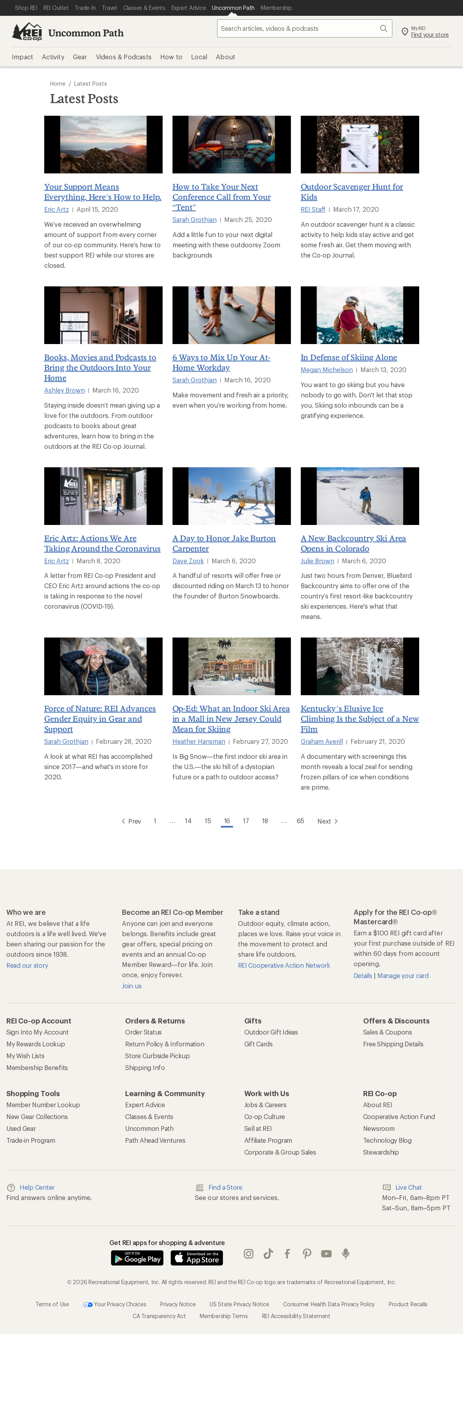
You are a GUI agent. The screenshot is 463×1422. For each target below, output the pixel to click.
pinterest (307, 1253)
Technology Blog (387, 1140)
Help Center (30, 1187)
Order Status (143, 1031)
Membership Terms (224, 1315)
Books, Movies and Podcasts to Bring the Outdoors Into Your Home (100, 367)
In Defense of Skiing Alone (349, 357)
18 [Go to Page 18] (266, 820)
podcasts (345, 1253)
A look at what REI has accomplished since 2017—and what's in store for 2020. (98, 766)
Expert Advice (145, 1104)
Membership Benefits (37, 1067)
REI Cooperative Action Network (284, 965)
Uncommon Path (86, 32)
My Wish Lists (25, 1055)
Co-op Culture (264, 1116)
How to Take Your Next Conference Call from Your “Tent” (221, 197)
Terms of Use (52, 1303)
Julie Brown (317, 560)
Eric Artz (56, 209)
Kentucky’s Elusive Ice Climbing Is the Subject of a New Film (360, 718)
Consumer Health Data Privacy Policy (329, 1303)
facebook (287, 1253)
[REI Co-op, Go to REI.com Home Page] (27, 31)
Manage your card (403, 975)
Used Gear (21, 1128)
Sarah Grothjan (194, 219)
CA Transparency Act (159, 1315)
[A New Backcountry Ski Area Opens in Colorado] (360, 496)
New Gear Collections (37, 1116)
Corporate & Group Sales (280, 1151)
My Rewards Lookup (35, 1043)
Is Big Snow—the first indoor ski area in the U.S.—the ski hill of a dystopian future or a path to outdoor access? (229, 766)
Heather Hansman (198, 741)
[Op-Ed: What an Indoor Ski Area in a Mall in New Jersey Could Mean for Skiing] (231, 666)
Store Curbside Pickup (157, 1055)
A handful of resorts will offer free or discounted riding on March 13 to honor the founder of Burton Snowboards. (230, 586)
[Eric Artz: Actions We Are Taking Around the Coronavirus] (103, 496)
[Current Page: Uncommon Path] (233, 8)
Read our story (27, 965)
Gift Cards (258, 1043)
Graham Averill (322, 741)
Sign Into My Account (37, 1031)
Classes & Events (149, 1116)
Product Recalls (408, 1303)
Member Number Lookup (43, 1104)
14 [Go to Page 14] (187, 820)
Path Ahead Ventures (155, 1140)
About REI (377, 1104)
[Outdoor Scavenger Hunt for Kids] (360, 144)
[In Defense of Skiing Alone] (360, 315)
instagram (248, 1253)
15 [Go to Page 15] (207, 820)
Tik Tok (268, 1253)
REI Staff (313, 209)
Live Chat (402, 1187)
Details (364, 975)
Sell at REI (258, 1128)
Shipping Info (145, 1067)
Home (58, 83)
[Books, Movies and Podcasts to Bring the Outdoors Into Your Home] (103, 315)
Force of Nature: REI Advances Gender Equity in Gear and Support (100, 718)
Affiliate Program (268, 1140)
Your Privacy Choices (114, 1304)
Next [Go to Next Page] (330, 821)
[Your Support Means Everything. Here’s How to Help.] (103, 144)
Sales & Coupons (387, 1031)
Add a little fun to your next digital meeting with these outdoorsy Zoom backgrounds (226, 245)
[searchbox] (304, 28)
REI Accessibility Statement (296, 1315)
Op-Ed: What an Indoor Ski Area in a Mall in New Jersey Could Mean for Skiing (231, 718)
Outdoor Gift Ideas (271, 1031)
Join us (131, 985)
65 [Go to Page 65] (302, 820)
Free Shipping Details (393, 1043)
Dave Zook (188, 560)
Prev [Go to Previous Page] (128, 821)
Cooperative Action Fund (399, 1116)
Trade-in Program (30, 1140)
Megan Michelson (327, 369)
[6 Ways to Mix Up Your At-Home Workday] (231, 315)
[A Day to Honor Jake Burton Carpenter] (231, 496)
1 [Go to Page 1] (154, 820)
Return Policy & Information (164, 1043)
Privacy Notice (177, 1303)
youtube (326, 1253)
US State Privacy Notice (239, 1303)
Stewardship (381, 1151)
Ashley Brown (64, 390)
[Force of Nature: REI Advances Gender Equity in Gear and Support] (103, 666)
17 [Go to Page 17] (247, 820)
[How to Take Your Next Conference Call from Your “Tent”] (231, 144)
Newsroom (379, 1128)
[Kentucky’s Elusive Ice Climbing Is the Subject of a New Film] (360, 666)
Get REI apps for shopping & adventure (167, 1242)
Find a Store (218, 1187)
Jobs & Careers (265, 1104)
